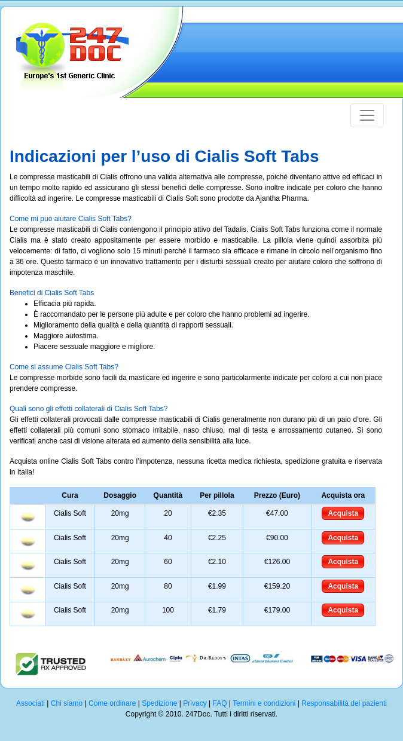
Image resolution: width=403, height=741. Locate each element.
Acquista (343, 513)
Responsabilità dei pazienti (344, 703)
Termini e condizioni (264, 703)
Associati (30, 703)
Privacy (194, 703)
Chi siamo (67, 703)
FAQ (219, 703)
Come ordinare (112, 703)
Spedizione (159, 703)
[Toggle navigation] (367, 115)
